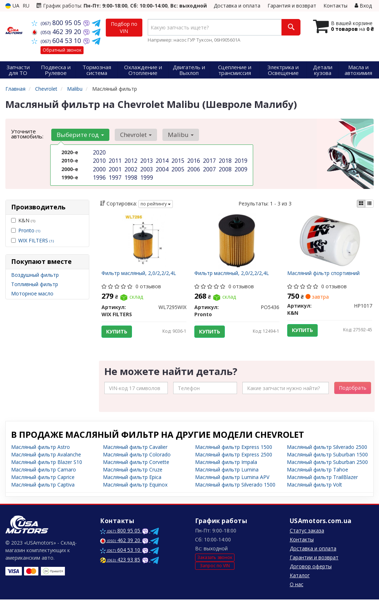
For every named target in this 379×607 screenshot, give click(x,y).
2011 (114, 159)
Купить (120, 334)
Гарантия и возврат (291, 5)
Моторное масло (32, 293)
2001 (114, 167)
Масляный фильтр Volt (314, 492)
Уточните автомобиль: (27, 134)
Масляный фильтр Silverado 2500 (327, 454)
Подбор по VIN (124, 27)
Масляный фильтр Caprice (43, 484)
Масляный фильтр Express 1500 (233, 454)
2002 (130, 167)
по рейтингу (156, 204)
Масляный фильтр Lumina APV (232, 484)
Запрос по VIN (215, 573)
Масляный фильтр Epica (132, 484)
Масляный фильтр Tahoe (317, 477)
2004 (161, 167)
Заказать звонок (214, 564)
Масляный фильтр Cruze (132, 477)
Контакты (335, 5)
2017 (208, 159)
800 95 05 (57, 22)
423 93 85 (120, 567)
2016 (193, 159)
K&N (23, 220)
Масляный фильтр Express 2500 (233, 462)
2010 (98, 159)
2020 (98, 152)
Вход (363, 5)
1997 (114, 174)
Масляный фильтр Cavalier (135, 454)
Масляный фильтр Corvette (136, 469)
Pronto (29, 230)
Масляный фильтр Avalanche (46, 462)
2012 (130, 159)
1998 (130, 174)
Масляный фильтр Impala (226, 469)
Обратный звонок (62, 50)
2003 (146, 167)
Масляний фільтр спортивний (326, 276)
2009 (240, 167)
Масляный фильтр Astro (40, 454)
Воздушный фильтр (35, 274)
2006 (193, 167)
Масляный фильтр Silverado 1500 (235, 492)
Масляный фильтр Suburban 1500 (327, 462)
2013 (146, 159)
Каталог (300, 582)
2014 (161, 159)
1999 (146, 174)
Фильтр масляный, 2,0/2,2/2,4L (141, 276)
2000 (98, 167)
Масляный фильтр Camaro (43, 477)
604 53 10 (57, 40)
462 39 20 (57, 31)
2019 (240, 159)
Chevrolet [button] (132, 135)
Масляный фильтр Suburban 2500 (327, 469)
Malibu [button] (175, 135)
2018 (224, 159)
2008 (224, 167)
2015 (177, 159)
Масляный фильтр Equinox (135, 492)
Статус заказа (307, 538)
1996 (98, 174)
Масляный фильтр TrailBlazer (322, 484)
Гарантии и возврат (314, 564)
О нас (296, 591)
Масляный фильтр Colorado (137, 462)
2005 (177, 167)
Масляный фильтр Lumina (227, 477)
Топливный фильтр (34, 284)
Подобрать (352, 395)
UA (12, 5)
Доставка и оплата (237, 5)
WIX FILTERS (36, 240)
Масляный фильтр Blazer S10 (46, 469)
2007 (208, 167)
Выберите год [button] (79, 135)
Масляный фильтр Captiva (43, 492)
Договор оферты (311, 573)
